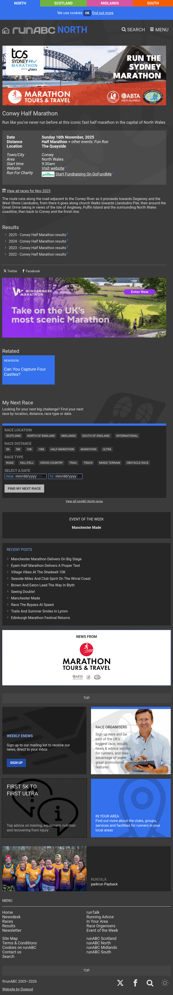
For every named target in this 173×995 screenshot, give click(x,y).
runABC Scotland (101, 938)
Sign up (16, 763)
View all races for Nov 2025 (28, 191)
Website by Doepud (17, 989)
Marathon (88, 449)
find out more (103, 13)
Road (10, 462)
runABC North (98, 943)
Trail (73, 462)
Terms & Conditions (19, 943)
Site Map (10, 938)
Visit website (53, 168)
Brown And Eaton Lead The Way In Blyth (43, 585)
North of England (41, 435)
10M (41, 449)
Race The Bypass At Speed (32, 605)
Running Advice (100, 917)
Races (7, 921)
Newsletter (11, 930)
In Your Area (97, 921)
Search (8, 956)
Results (8, 926)
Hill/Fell (27, 462)
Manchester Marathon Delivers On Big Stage (46, 559)
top (86, 698)
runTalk (93, 912)
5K (7, 449)
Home (7, 912)
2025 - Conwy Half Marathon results (37, 235)
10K (29, 449)
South (153, 3)
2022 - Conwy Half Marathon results (37, 254)
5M (18, 449)
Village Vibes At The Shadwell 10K (38, 572)
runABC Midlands (101, 947)
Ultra (107, 449)
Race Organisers (100, 926)
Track (88, 462)
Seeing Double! (23, 592)
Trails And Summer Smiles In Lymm (39, 611)
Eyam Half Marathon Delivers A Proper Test (45, 565)
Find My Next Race (24, 488)
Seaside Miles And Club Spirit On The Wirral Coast (51, 578)
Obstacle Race (137, 462)
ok (87, 13)
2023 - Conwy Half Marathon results (37, 248)
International (127, 435)
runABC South (98, 952)
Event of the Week (102, 930)
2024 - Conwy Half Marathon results (37, 241)
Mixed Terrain (109, 462)
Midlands (110, 3)
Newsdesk (11, 917)
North (20, 3)
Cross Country (51, 462)
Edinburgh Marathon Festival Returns (40, 618)
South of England (96, 435)
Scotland (63, 3)
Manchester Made (25, 598)
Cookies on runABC (19, 947)
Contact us (11, 952)
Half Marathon (62, 449)
